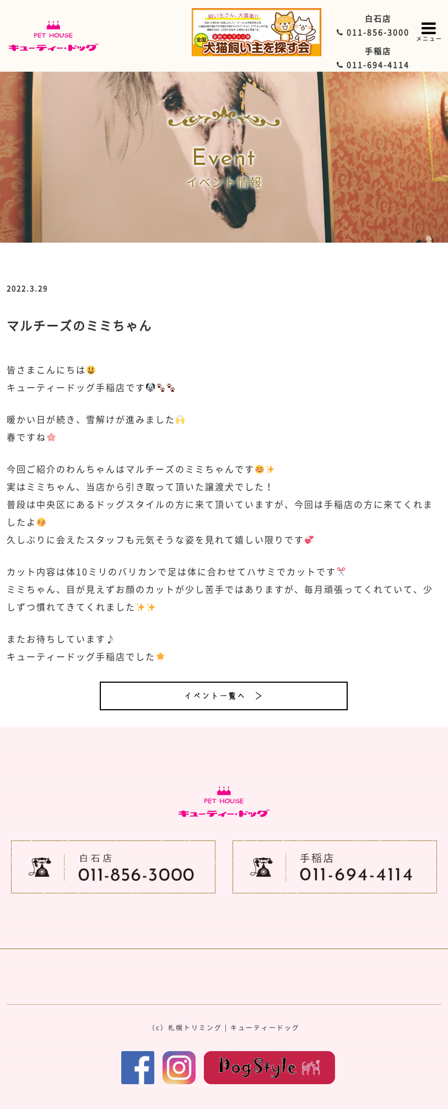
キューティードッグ (265, 1027)
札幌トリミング (195, 1027)
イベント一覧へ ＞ (223, 696)
